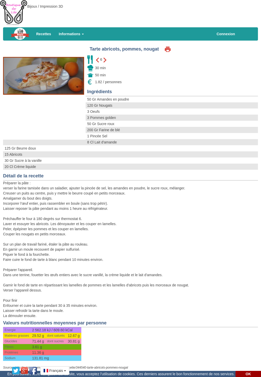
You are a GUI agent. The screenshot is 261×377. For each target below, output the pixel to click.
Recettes (43, 34)
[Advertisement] (130, 11)
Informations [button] (71, 34)
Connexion (226, 34)
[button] (54, 370)
